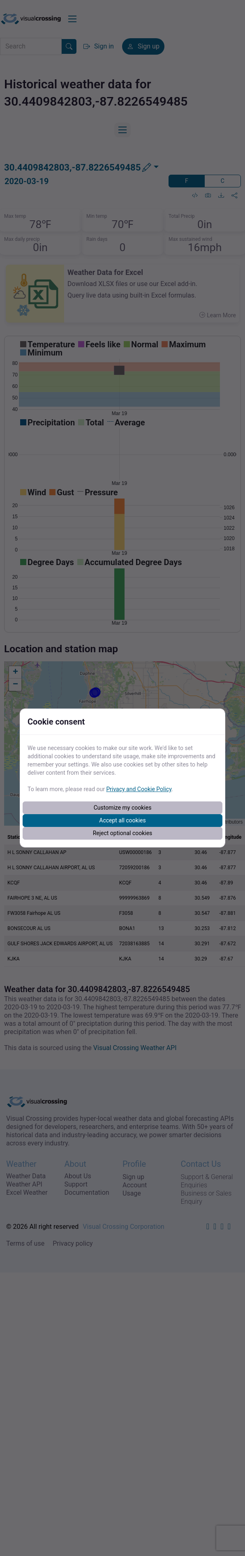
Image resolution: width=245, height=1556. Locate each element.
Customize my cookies (123, 807)
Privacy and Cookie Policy (138, 789)
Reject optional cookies (123, 833)
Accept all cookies (122, 820)
